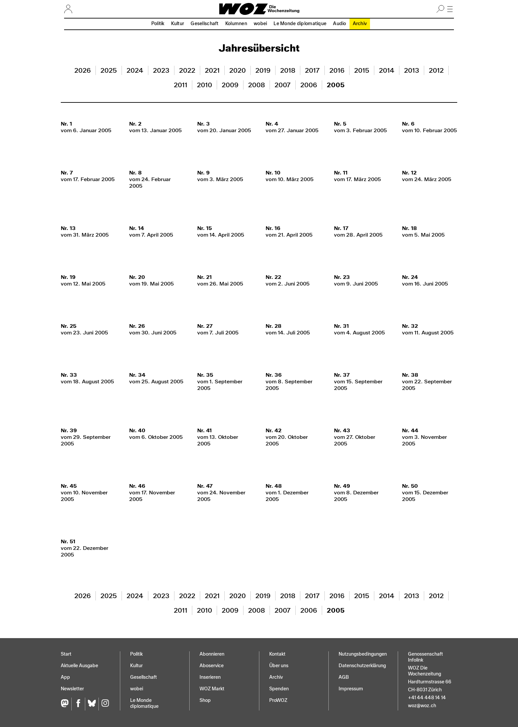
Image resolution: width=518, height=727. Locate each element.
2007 (283, 85)
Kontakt (277, 654)
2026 (82, 70)
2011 (180, 85)
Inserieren (210, 677)
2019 (263, 70)
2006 (308, 85)
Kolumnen (236, 23)
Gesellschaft (204, 23)
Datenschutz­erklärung (362, 666)
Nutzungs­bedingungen (363, 654)
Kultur (177, 23)
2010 (204, 85)
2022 (187, 70)
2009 (230, 85)
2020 (237, 70)
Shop (205, 700)
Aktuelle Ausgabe (79, 666)
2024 (135, 70)
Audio (339, 23)
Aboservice (212, 666)
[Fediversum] (66, 704)
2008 (256, 85)
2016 (337, 70)
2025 (108, 70)
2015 (361, 70)
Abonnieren (212, 654)
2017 (312, 70)
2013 (411, 70)
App (65, 677)
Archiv (360, 23)
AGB (344, 677)
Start (66, 654)
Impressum (351, 689)
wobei (260, 23)
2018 (287, 70)
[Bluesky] (91, 704)
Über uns (278, 666)
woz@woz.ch (422, 705)
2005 (336, 85)
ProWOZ (278, 700)
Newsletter (72, 689)
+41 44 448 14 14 (427, 698)
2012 (436, 70)
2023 (161, 70)
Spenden (279, 689)
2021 (212, 70)
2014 (386, 70)
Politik (158, 23)
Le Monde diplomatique (300, 23)
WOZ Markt (212, 689)
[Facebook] (78, 704)
